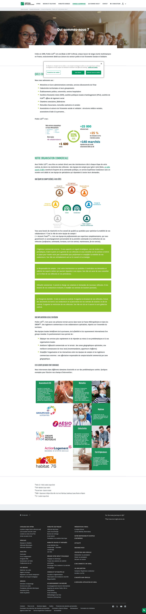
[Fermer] (101, 64)
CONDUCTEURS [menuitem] (115, 3)
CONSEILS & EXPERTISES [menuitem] (79, 3)
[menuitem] (124, 3)
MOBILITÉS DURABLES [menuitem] (64, 3)
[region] (73, 69)
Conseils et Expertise (34, 9)
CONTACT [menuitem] (105, 3)
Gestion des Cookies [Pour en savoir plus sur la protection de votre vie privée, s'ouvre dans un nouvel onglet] (92, 67)
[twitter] (117, 606)
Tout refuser (78, 72)
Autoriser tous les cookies (93, 72)
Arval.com (25, 515)
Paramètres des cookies (53, 72)
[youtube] (121, 606)
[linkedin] (125, 606)
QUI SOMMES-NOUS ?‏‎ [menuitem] (94, 3)
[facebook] (113, 606)
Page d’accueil (24, 9)
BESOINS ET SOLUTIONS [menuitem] (49, 3)
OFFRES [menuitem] (38, 3)
